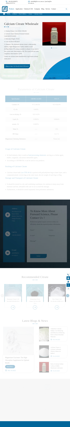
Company (37, 9)
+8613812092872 (13, 1)
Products (11, 9)
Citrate (30, 14)
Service (48, 9)
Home (8, 14)
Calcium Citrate (38, 14)
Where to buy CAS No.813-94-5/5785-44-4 (17, 66)
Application (19, 9)
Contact (53, 9)
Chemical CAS (28, 9)
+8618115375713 (10, 3)
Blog (42, 9)
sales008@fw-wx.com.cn (37, 1)
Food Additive (23, 14)
